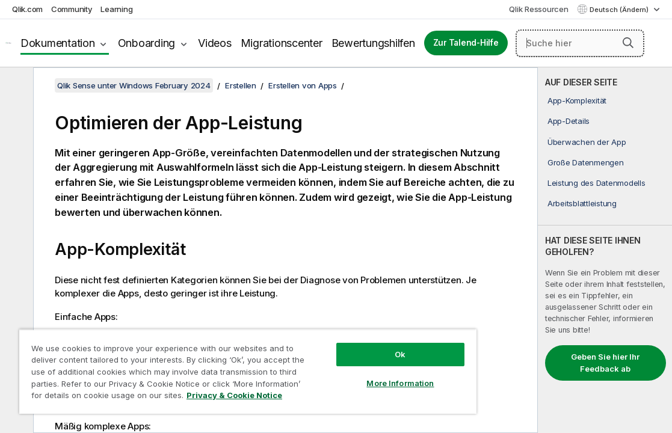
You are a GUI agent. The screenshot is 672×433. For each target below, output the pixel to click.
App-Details (568, 121)
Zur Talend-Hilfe (466, 43)
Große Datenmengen (585, 162)
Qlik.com (27, 9)
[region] (214, 367)
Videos (215, 43)
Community (72, 9)
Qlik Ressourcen (538, 9)
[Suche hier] (580, 43)
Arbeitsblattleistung (582, 203)
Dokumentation (57, 43)
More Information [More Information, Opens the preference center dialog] (343, 374)
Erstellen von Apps (302, 85)
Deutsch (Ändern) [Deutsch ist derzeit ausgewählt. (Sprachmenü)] (620, 9)
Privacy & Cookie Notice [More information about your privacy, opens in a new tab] (194, 397)
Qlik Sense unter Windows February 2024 (134, 85)
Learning (116, 9)
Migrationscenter (281, 43)
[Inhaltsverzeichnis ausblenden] (15, 86)
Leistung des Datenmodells (596, 183)
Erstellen (240, 85)
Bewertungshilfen (373, 43)
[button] (628, 43)
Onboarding (147, 43)
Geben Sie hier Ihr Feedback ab (605, 362)
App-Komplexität (576, 100)
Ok (343, 345)
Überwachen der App (586, 142)
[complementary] (605, 250)
